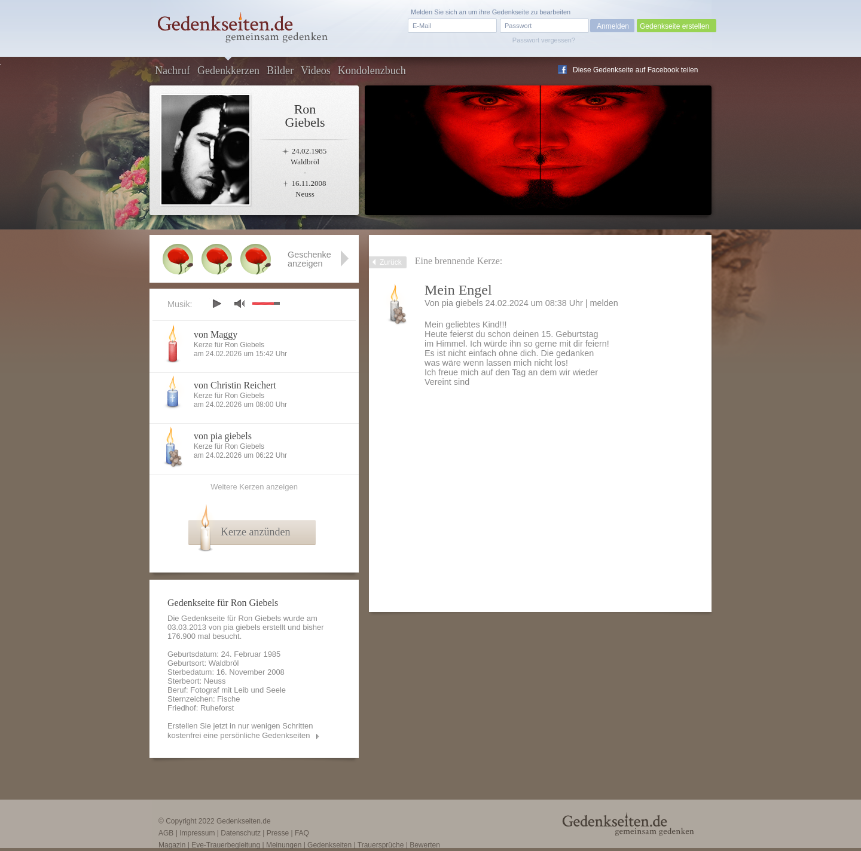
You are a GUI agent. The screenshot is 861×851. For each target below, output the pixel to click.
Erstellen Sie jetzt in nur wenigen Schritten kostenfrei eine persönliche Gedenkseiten (240, 730)
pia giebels (462, 303)
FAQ (302, 833)
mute (239, 303)
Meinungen (283, 845)
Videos (316, 70)
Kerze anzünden (255, 532)
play (216, 304)
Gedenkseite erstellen (674, 26)
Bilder (280, 70)
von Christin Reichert (235, 385)
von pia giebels (223, 436)
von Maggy (215, 334)
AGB (165, 833)
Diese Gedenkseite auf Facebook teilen (635, 70)
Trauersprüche (381, 845)
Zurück (391, 262)
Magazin (171, 845)
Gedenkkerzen (228, 70)
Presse (278, 833)
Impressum (197, 833)
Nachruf (172, 70)
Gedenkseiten (329, 845)
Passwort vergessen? (543, 40)
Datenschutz (241, 833)
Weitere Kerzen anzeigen (254, 486)
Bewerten (425, 845)
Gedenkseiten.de (243, 821)
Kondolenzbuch (372, 70)
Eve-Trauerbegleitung (225, 845)
